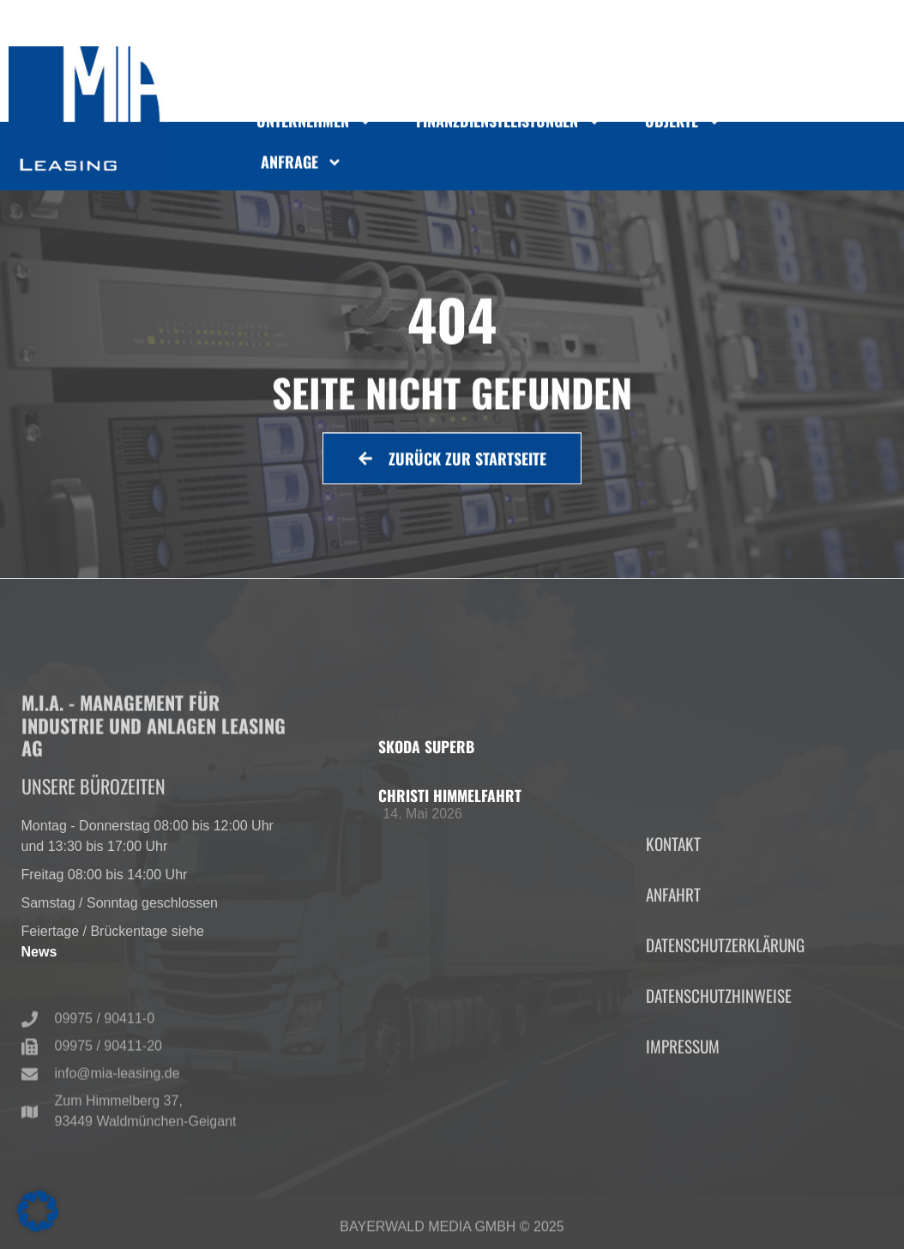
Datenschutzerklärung (725, 1031)
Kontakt (673, 930)
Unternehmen (314, 127)
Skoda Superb (426, 746)
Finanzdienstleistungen (509, 127)
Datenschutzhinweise (719, 1082)
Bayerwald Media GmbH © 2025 (451, 1233)
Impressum (683, 1132)
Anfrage (301, 167)
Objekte (683, 127)
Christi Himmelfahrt (449, 795)
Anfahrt (673, 980)
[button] (37, 1211)
